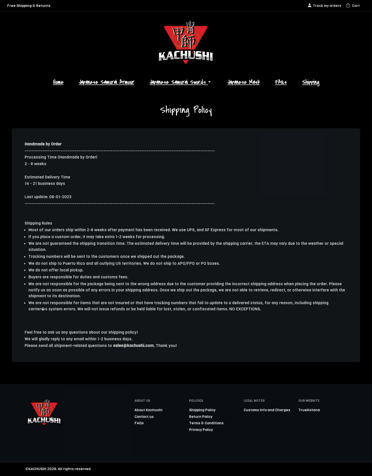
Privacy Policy (201, 429)
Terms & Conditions (206, 423)
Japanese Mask (244, 82)
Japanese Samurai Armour (106, 82)
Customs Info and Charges (267, 409)
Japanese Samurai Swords (181, 82)
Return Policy (200, 416)
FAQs (281, 82)
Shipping (310, 82)
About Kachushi (148, 409)
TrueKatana (309, 409)
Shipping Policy (202, 409)
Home (58, 82)
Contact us (144, 416)
